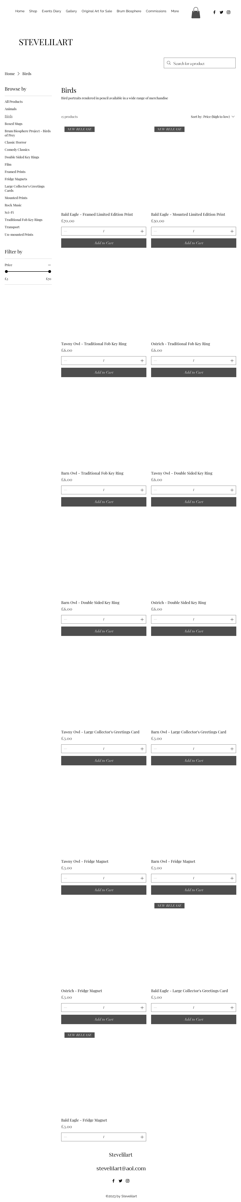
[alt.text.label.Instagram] (228, 12)
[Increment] (142, 231)
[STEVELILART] (45, 41)
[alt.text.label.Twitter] (221, 12)
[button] (196, 12)
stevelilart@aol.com (121, 1168)
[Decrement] (65, 231)
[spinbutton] (104, 231)
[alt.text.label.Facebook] (214, 12)
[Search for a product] (199, 63)
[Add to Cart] (103, 243)
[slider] (6, 271)
